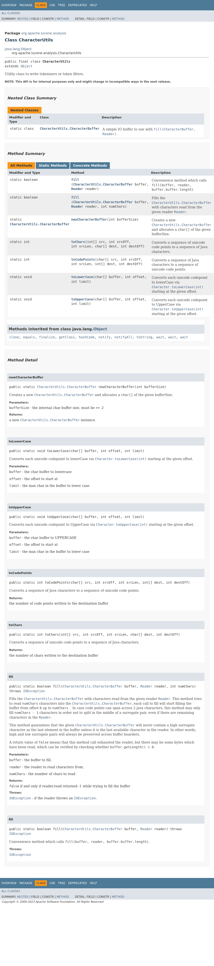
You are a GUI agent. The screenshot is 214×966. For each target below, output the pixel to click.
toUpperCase (82, 299)
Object (27, 66)
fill (75, 180)
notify (105, 337)
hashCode (87, 337)
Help (93, 5)
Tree (61, 5)
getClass (67, 337)
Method (63, 18)
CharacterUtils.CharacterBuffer (69, 128)
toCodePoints (83, 259)
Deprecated (77, 5)
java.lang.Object (18, 49)
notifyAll (123, 337)
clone (14, 337)
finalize (47, 337)
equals (29, 337)
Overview (8, 5)
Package (25, 5)
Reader (77, 189)
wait (160, 337)
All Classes (10, 13)
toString (144, 337)
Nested (22, 18)
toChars (78, 242)
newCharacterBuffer (89, 219)
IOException (34, 691)
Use (52, 5)
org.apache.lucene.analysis (43, 33)
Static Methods (53, 165)
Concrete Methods (90, 165)
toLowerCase (82, 277)
